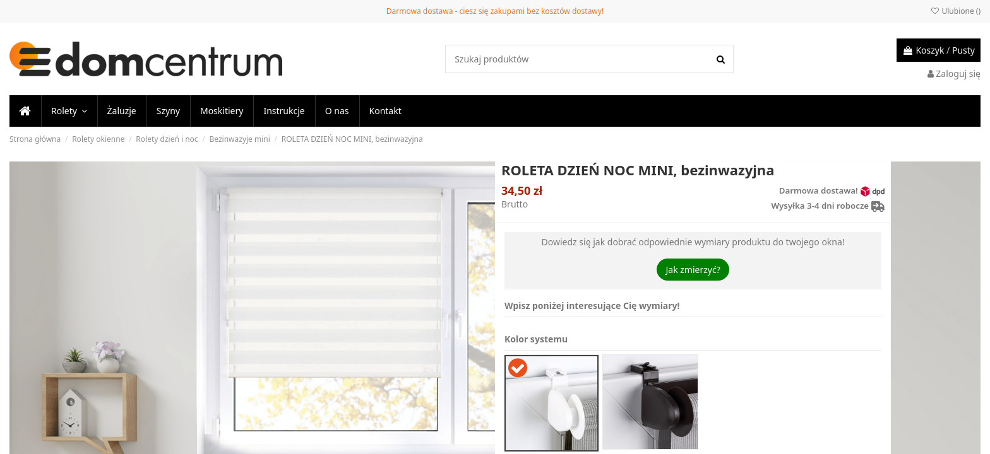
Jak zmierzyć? (692, 270)
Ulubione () (955, 11)
